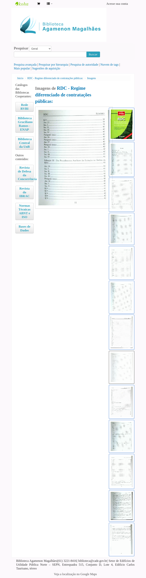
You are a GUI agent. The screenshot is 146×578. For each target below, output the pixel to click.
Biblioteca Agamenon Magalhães (24, 4)
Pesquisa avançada (25, 64)
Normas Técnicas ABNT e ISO (24, 211)
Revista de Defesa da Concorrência (26, 173)
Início (20, 78)
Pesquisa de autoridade (84, 64)
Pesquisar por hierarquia (53, 64)
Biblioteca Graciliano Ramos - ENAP (25, 123)
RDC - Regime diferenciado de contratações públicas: (55, 78)
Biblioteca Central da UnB (25, 142)
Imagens (91, 78)
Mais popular (22, 68)
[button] (38, 4)
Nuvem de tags (109, 64)
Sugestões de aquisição (46, 68)
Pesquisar (21, 48)
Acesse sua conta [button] (117, 3)
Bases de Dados (24, 228)
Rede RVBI (25, 106)
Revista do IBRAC (24, 192)
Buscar (93, 54)
